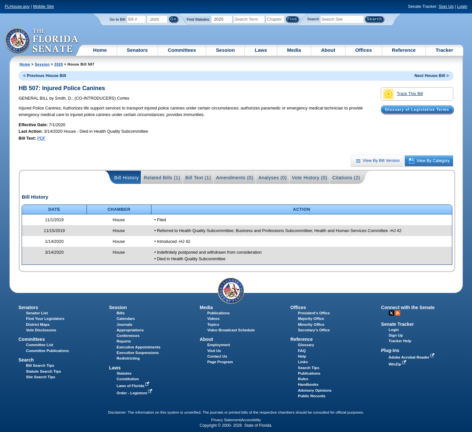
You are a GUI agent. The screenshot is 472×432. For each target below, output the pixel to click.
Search (313, 19)
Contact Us (217, 356)
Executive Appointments (139, 347)
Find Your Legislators (45, 319)
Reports (124, 341)
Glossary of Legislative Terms (417, 109)
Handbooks (308, 384)
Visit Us (214, 351)
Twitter (391, 313)
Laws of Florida (134, 386)
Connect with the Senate (408, 307)
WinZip (398, 364)
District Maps (37, 324)
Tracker (444, 50)
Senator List (37, 313)
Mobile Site (43, 6)
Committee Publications (47, 351)
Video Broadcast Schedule (231, 330)
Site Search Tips (40, 377)
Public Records (311, 396)
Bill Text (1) (198, 177)
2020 (58, 64)
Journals (124, 324)
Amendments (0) (234, 177)
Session (225, 50)
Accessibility (251, 420)
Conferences (128, 336)
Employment (218, 345)
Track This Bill (403, 94)
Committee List (39, 345)
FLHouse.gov (17, 6)
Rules (303, 379)
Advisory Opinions (314, 390)
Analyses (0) (272, 177)
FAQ (302, 351)
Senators (137, 50)
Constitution (128, 379)
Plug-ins (390, 350)
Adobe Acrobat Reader (412, 357)
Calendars (126, 319)
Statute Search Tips (43, 371)
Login (462, 6)
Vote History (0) (309, 177)
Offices (363, 50)
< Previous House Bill (44, 75)
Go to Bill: (117, 19)
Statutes (124, 373)
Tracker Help (400, 341)
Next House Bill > (431, 75)
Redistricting (128, 358)
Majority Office (311, 319)
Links (303, 362)
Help (302, 356)
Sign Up (446, 6)
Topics (213, 324)
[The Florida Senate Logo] (42, 41)
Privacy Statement (225, 420)
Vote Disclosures (41, 330)
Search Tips (308, 368)
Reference (404, 50)
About (328, 50)
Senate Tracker (397, 324)
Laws (261, 50)
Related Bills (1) (162, 177)
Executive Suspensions (138, 353)
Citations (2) (346, 177)
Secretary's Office (314, 330)
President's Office (314, 313)
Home (100, 50)
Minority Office (311, 324)
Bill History (126, 177)
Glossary (306, 345)
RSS (397, 313)
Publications (218, 313)
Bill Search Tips (40, 365)
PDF (41, 138)
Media (294, 50)
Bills (121, 313)
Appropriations (130, 330)
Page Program (220, 362)
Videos (213, 319)
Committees (182, 50)
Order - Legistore (135, 393)
